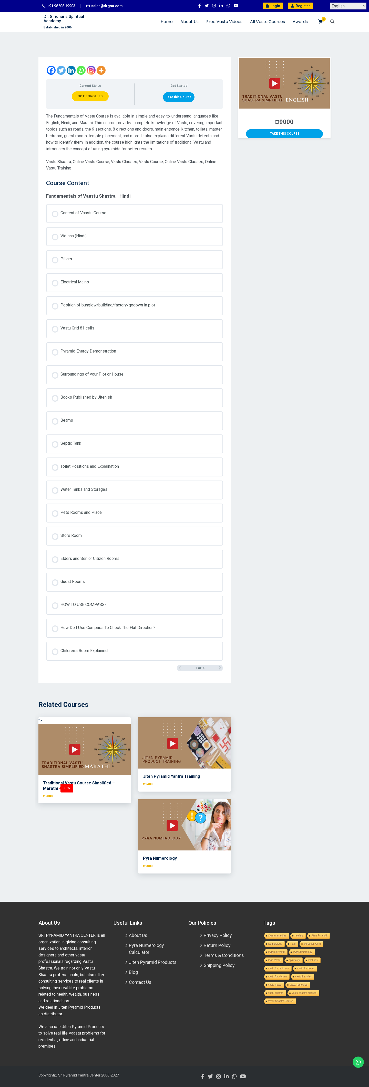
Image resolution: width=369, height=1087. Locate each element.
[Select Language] (348, 6)
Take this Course (178, 97)
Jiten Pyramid (319, 935)
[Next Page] (219, 668)
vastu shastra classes (304, 993)
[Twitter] (61, 70)
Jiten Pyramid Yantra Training (171, 776)
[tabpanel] (134, 142)
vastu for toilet (303, 976)
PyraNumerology (302, 952)
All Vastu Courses (267, 22)
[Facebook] (51, 70)
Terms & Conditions (224, 955)
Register (300, 6)
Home (167, 22)
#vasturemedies (277, 935)
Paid (292, 943)
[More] (101, 70)
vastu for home (305, 968)
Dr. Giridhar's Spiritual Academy (64, 19)
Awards (300, 22)
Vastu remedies (299, 984)
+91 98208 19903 (61, 6)
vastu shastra (275, 993)
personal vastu (312, 943)
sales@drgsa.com (107, 6)
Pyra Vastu (274, 960)
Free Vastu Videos (224, 22)
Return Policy (217, 945)
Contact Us (140, 982)
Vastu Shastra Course (280, 1001)
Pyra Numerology (160, 858)
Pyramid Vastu (276, 952)
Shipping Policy (219, 965)
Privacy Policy (218, 935)
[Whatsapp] (81, 70)
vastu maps (274, 984)
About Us (189, 22)
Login (273, 6)
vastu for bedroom (278, 968)
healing (299, 935)
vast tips (313, 960)
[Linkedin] (71, 70)
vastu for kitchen (277, 976)
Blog (133, 972)
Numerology (275, 943)
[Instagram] (91, 70)
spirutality (294, 960)
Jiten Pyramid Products (153, 962)
